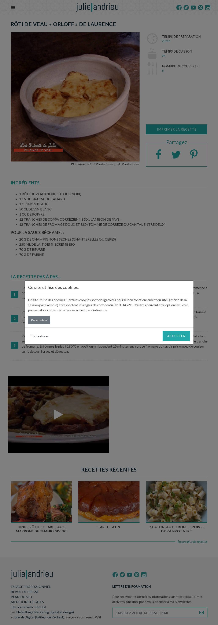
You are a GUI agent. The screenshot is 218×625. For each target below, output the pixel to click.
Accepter (176, 336)
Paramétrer (39, 320)
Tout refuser (40, 336)
